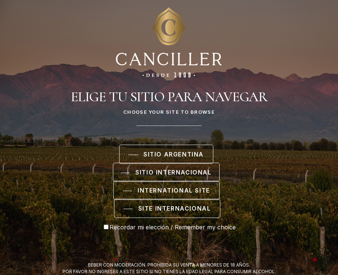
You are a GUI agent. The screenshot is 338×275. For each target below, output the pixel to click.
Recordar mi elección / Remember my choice (170, 227)
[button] (166, 154)
